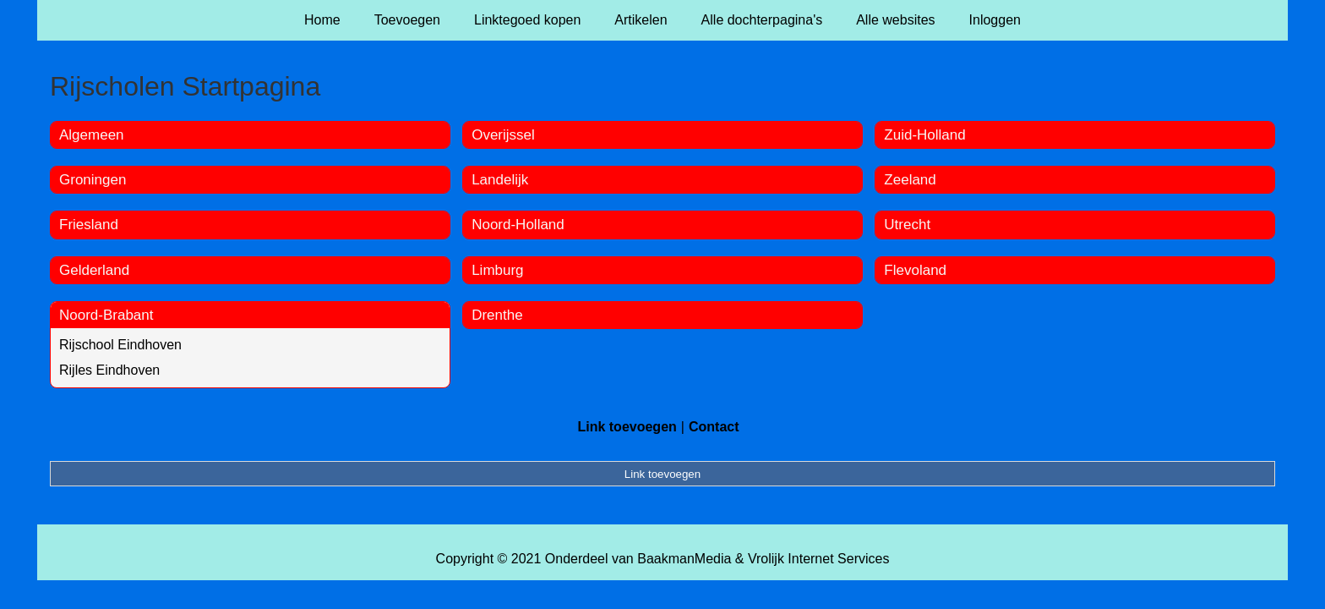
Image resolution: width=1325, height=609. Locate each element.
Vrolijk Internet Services (818, 558)
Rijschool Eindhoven (120, 344)
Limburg (497, 270)
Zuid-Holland (924, 135)
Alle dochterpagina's (762, 20)
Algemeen (91, 135)
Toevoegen (407, 20)
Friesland (88, 225)
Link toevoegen (626, 427)
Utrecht (907, 225)
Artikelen (640, 20)
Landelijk (500, 180)
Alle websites (895, 20)
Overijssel (503, 135)
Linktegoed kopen (527, 20)
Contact (714, 427)
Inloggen (995, 20)
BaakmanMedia (684, 558)
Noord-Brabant (106, 315)
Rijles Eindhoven (109, 370)
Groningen (92, 180)
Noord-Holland (518, 225)
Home (322, 20)
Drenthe (497, 315)
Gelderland (94, 270)
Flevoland (915, 270)
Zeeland (909, 180)
